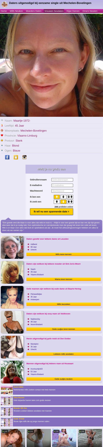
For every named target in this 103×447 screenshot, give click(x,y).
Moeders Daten (34, 11)
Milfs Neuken (16, 11)
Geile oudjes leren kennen (63, 329)
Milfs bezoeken (63, 304)
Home (4, 11)
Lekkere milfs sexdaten (64, 354)
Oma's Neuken (89, 11)
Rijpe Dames (72, 11)
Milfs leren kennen (64, 254)
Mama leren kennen (63, 279)
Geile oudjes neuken (64, 379)
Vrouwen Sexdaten (53, 11)
